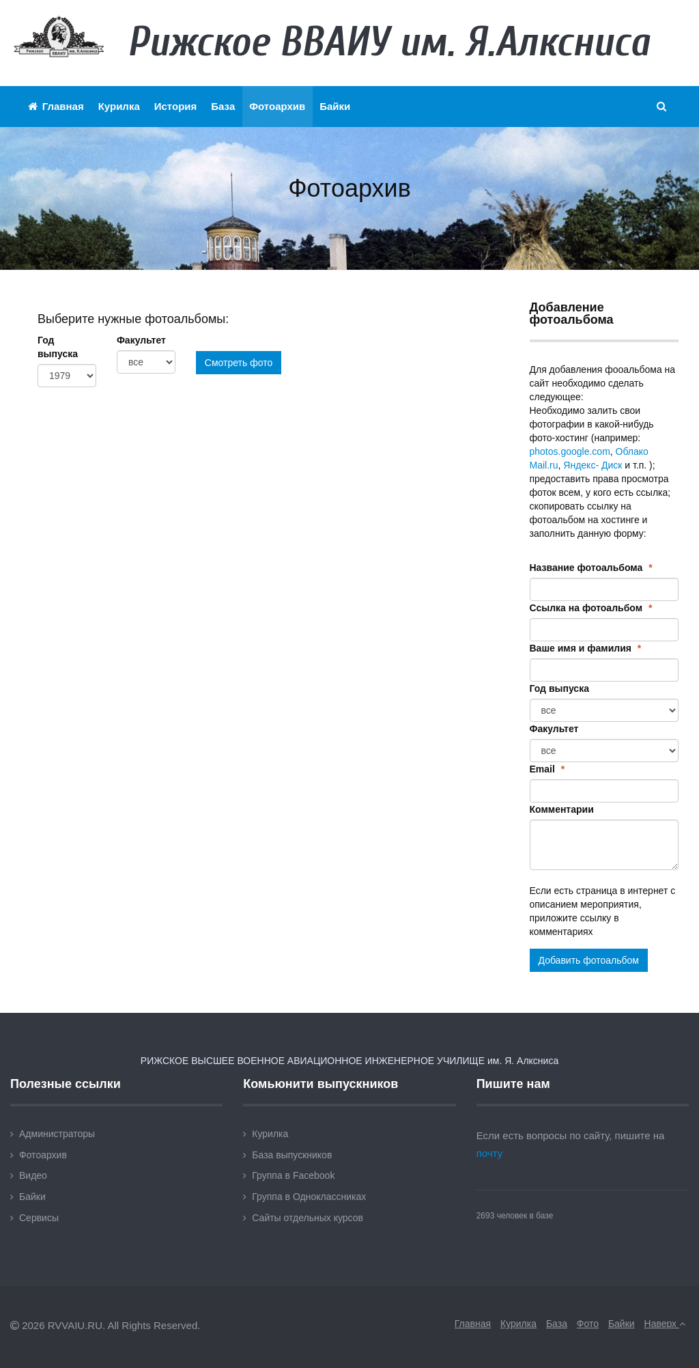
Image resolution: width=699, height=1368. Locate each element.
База (223, 106)
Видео (33, 1175)
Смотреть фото (238, 362)
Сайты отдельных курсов (307, 1217)
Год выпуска (58, 347)
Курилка (119, 106)
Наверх (664, 1323)
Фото (588, 1323)
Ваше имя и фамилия (586, 648)
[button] (662, 106)
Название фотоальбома (591, 567)
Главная (56, 106)
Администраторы (57, 1133)
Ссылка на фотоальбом (591, 607)
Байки (334, 106)
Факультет (141, 340)
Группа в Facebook (293, 1175)
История (175, 106)
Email (547, 769)
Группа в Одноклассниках (309, 1196)
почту (489, 1153)
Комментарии (562, 809)
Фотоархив (277, 106)
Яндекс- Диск (592, 465)
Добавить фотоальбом (589, 960)
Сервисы (39, 1217)
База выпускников (292, 1154)
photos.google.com (570, 451)
